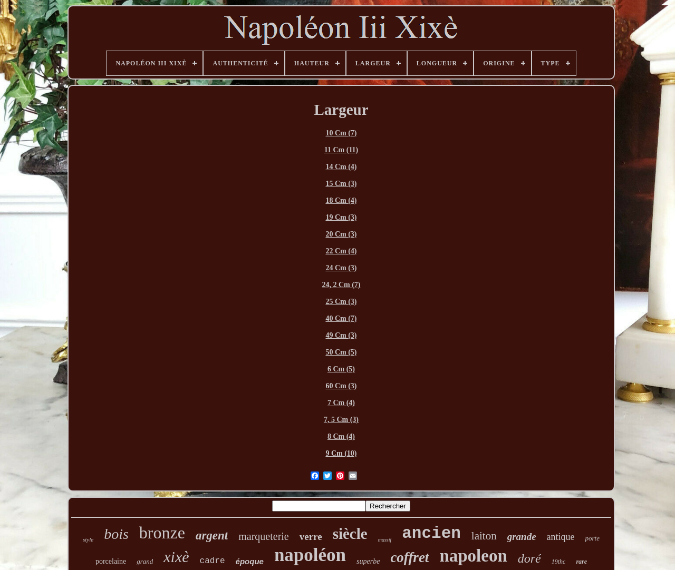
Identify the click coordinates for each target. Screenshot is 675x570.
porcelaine (110, 561)
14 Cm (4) (340, 167)
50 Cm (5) (340, 352)
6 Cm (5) (341, 369)
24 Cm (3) (340, 268)
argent (212, 535)
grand (145, 561)
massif (385, 540)
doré (529, 558)
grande (521, 536)
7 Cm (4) (341, 403)
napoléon (310, 555)
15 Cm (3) (340, 184)
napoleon (473, 555)
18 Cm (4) (340, 200)
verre (311, 536)
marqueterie (263, 536)
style (88, 539)
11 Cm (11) (341, 150)
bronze (162, 532)
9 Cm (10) (340, 453)
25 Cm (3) (340, 302)
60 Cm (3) (340, 386)
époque (250, 561)
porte (592, 538)
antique (561, 537)
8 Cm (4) (341, 436)
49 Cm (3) (340, 335)
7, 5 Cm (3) (341, 420)
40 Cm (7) (340, 318)
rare (581, 561)
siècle (350, 533)
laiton (484, 535)
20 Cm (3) (340, 234)
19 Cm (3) (340, 217)
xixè (176, 556)
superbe (368, 561)
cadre (212, 561)
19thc (559, 561)
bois (116, 534)
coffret (409, 557)
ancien (431, 533)
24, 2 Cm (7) (341, 285)
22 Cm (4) (340, 251)
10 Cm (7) (340, 133)
